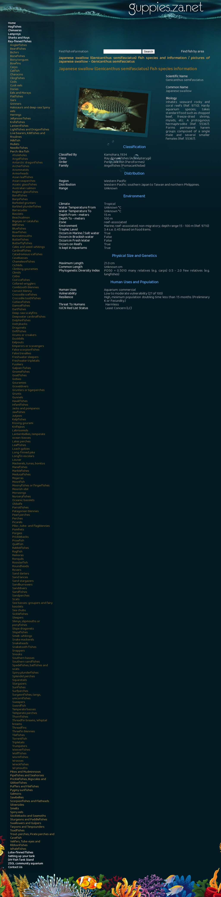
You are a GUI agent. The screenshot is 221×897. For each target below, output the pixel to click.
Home (12, 23)
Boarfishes (19, 232)
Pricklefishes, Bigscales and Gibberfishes (28, 781)
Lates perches (21, 442)
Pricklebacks (20, 537)
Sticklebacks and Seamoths (28, 816)
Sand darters (20, 574)
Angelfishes (20, 159)
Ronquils (18, 559)
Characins (16, 75)
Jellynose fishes (20, 119)
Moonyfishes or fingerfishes (31, 486)
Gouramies (19, 383)
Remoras (18, 555)
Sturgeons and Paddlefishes (28, 820)
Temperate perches (24, 713)
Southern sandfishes (26, 662)
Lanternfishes (19, 126)
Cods (13, 82)
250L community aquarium (25, 864)
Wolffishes (19, 754)
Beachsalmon (21, 218)
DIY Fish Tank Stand (21, 860)
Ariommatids (20, 170)
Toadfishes (17, 831)
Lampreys (14, 34)
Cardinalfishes (21, 251)
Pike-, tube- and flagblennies (31, 526)
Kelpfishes (19, 420)
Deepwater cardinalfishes (29, 317)
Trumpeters (19, 746)
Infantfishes (20, 405)
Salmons (15, 794)
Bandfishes (19, 196)
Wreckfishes (20, 765)
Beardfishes (18, 49)
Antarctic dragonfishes (27, 163)
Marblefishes (20, 471)
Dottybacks (19, 324)
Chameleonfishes (23, 262)
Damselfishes (21, 306)
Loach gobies (21, 449)
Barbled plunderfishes (26, 207)
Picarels (17, 522)
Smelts (14, 809)
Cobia (16, 277)
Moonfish (18, 482)
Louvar (16, 460)
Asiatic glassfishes (24, 185)
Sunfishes (19, 688)
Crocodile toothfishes (26, 299)
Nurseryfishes (21, 497)
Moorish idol (20, 489)
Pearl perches (21, 515)
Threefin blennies (23, 732)
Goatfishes (19, 376)
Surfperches (20, 691)
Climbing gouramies (25, 269)
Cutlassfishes (21, 302)
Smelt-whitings (22, 636)
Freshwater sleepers (25, 357)
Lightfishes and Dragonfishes (29, 130)
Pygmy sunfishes (21, 790)
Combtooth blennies (25, 288)
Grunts (16, 394)
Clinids (16, 273)
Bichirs (14, 53)
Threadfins (19, 728)
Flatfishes (16, 97)
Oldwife (17, 504)
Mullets (14, 144)
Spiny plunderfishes (25, 673)
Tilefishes (18, 735)
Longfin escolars (23, 456)
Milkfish (15, 141)
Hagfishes (14, 27)
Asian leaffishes (22, 177)
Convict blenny (22, 291)
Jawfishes (18, 412)
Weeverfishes (21, 750)
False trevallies (21, 354)
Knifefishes (17, 122)
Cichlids (17, 266)
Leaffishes (19, 445)
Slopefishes (20, 633)
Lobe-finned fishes (20, 853)
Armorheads (20, 174)
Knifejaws (18, 427)
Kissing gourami (22, 423)
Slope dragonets (23, 629)
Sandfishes (19, 592)
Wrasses (18, 761)
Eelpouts (18, 343)
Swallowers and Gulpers (25, 823)
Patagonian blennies (25, 511)
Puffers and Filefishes (24, 787)
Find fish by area (192, 51)
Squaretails (19, 680)
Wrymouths (20, 768)
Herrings (15, 115)
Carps (14, 67)
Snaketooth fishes (24, 647)
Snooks (17, 655)
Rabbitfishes (20, 548)
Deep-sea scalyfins (24, 313)
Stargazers (19, 684)
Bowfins (15, 64)
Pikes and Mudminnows (25, 772)
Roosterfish (20, 563)
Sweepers (18, 702)
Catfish (15, 71)
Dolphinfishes (21, 321)
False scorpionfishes (25, 350)
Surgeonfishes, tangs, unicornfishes (26, 697)
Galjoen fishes (21, 368)
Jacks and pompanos (26, 409)
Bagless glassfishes (25, 192)
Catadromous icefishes (27, 255)
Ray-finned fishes (20, 42)
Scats (16, 599)
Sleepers (18, 618)
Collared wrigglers (24, 284)
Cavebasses (20, 258)
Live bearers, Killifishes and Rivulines (27, 135)
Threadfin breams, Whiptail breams (29, 723)
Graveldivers (20, 387)
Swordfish (19, 706)
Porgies (17, 533)
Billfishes (18, 225)
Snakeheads (20, 644)
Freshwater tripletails (26, 361)
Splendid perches (23, 677)
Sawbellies (17, 798)
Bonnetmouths (22, 236)
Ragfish (17, 552)
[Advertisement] (137, 34)
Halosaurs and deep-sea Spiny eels (30, 110)
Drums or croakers (24, 335)
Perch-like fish (19, 152)
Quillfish (17, 544)
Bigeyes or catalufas (25, 221)
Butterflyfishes (22, 243)
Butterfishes (20, 240)
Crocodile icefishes (24, 295)
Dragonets (19, 328)
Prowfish (18, 541)
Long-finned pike (23, 453)
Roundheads (20, 566)
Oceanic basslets (23, 500)
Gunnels (17, 398)
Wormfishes (20, 757)
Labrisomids (20, 431)
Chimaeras (15, 31)
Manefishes (19, 467)
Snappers (18, 651)
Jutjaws (17, 416)
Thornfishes (20, 717)
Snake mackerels (23, 640)
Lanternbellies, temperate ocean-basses (28, 436)
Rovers (16, 570)
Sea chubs (19, 610)
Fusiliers (17, 365)
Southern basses (23, 658)
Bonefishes (17, 56)
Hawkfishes (20, 401)
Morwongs (19, 493)
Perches (17, 519)
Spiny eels (16, 812)
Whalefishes (18, 849)
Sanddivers (19, 588)
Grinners (15, 104)
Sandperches (21, 596)
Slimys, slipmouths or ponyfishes (26, 623)
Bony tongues (19, 60)
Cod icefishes (21, 280)
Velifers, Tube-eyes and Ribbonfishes (25, 844)
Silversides (17, 805)
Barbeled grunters (24, 203)
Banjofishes (20, 199)
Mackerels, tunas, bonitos (28, 464)
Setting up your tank (21, 856)
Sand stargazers (23, 581)
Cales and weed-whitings (28, 247)
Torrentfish (19, 739)
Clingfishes (17, 78)
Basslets (17, 214)
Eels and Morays (20, 93)
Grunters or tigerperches (28, 390)
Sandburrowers (22, 585)
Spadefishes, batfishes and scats (30, 667)
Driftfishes (19, 332)
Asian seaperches (23, 181)
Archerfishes (20, 166)
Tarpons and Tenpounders (27, 827)
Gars (13, 100)
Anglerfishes (18, 45)
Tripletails (18, 743)
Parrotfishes (20, 508)
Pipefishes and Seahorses (27, 776)
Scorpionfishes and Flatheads (29, 801)
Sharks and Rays (19, 38)
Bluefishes (19, 229)
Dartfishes (19, 310)
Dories (14, 89)
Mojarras (18, 478)
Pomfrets (18, 530)
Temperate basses (24, 710)
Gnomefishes (21, 372)
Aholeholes (19, 155)
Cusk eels (16, 86)
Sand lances (20, 577)
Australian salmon (24, 188)
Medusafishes (21, 475)
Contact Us (15, 867)
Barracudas (19, 210)
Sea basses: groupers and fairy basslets (32, 605)
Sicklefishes (20, 614)
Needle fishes (19, 148)
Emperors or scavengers (28, 346)
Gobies (16, 379)
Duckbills (18, 339)
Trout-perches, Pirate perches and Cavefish (32, 836)
